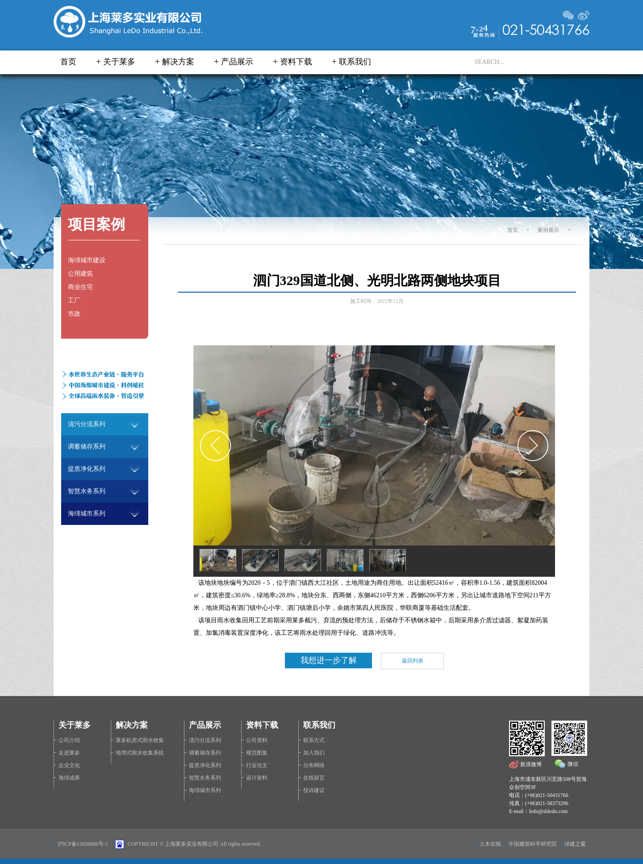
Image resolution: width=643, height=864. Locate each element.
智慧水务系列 (205, 778)
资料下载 (296, 61)
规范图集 (256, 753)
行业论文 (256, 765)
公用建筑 (80, 273)
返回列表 (412, 661)
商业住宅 (80, 287)
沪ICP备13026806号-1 (83, 844)
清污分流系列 (205, 740)
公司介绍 (69, 740)
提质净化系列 (205, 765)
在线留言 (314, 778)
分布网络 (314, 765)
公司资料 (256, 740)
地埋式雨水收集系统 (140, 753)
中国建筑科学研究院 (533, 844)
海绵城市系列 (205, 790)
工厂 (74, 300)
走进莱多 (69, 753)
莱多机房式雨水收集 (140, 740)
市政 (74, 313)
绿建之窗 (575, 844)
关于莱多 (119, 61)
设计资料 (256, 778)
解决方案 (178, 61)
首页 (68, 61)
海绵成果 (69, 778)
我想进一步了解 (329, 660)
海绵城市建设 (86, 260)
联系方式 (314, 740)
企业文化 (69, 765)
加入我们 (314, 753)
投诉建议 (314, 790)
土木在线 (490, 844)
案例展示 (548, 230)
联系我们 (355, 61)
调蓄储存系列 (205, 753)
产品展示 (237, 61)
